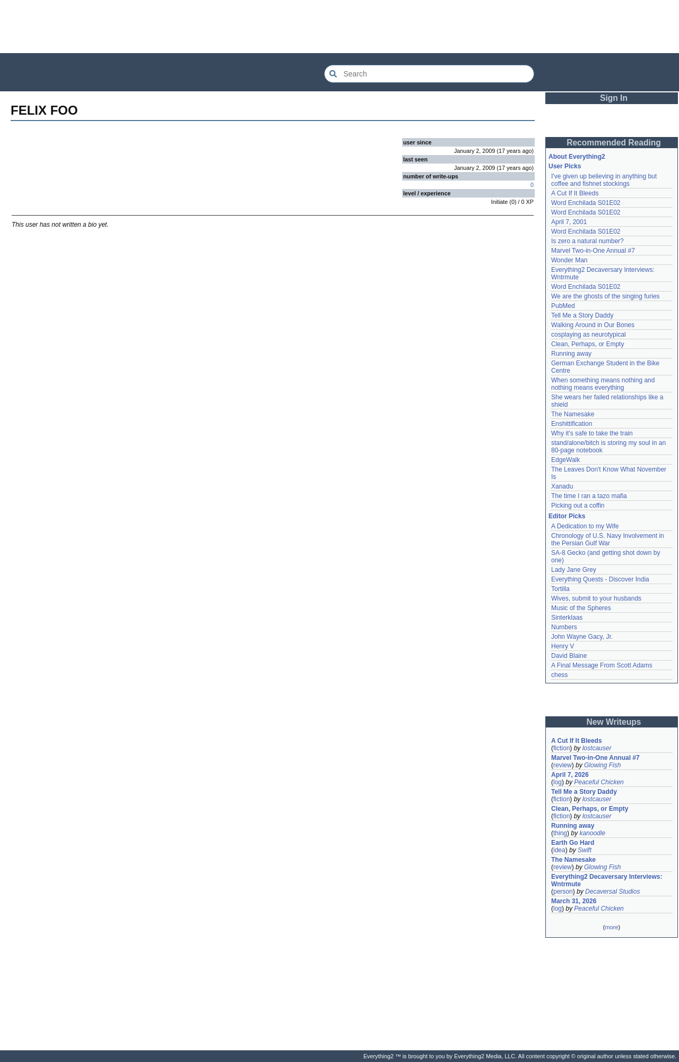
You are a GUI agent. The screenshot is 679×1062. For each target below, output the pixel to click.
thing (560, 833)
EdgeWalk (565, 460)
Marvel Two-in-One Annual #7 (593, 250)
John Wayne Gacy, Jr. (582, 636)
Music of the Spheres (581, 608)
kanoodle (592, 833)
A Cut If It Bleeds (574, 193)
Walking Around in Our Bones (592, 325)
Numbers (564, 627)
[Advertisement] (339, 26)
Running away (571, 353)
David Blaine (569, 656)
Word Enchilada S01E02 (586, 203)
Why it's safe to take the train (592, 433)
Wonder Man (569, 260)
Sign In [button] (614, 97)
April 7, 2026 (570, 774)
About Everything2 (577, 156)
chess (559, 675)
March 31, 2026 (573, 901)
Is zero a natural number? (587, 241)
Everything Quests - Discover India (600, 579)
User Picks (565, 166)
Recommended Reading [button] (614, 142)
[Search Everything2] (429, 74)
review (562, 765)
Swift (584, 850)
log (557, 782)
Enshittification (571, 423)
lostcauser (597, 748)
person (563, 891)
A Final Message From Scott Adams (601, 665)
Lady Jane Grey (573, 569)
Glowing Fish (602, 765)
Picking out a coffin (578, 505)
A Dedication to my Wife (585, 526)
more (611, 927)
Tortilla (560, 589)
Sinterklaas (566, 617)
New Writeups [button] (614, 721)
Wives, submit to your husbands (596, 598)
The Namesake (572, 414)
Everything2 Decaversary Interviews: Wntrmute (606, 880)
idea (559, 850)
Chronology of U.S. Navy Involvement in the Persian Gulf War (607, 539)
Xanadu (562, 486)
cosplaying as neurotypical (588, 334)
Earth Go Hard (572, 842)
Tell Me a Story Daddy (582, 315)
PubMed (563, 306)
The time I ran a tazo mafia (589, 496)
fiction (561, 748)
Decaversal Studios (612, 891)
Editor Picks (567, 516)
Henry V (562, 646)
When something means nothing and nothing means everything (603, 383)
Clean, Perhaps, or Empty (587, 344)
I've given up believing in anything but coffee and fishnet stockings (604, 180)
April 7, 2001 (569, 222)
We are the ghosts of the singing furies (605, 296)
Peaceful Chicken (598, 782)
